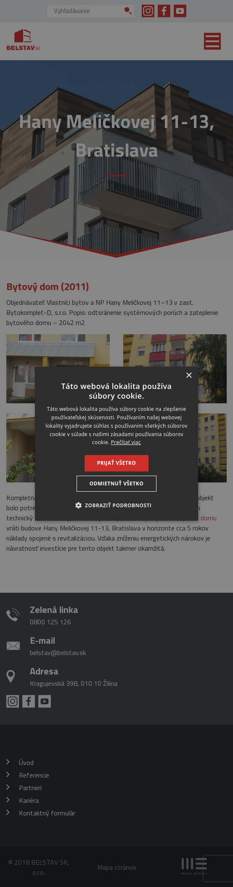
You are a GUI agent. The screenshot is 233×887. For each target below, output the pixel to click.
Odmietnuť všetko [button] (116, 483)
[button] (117, 505)
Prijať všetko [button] (116, 462)
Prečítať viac (126, 442)
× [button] (188, 375)
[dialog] (116, 443)
